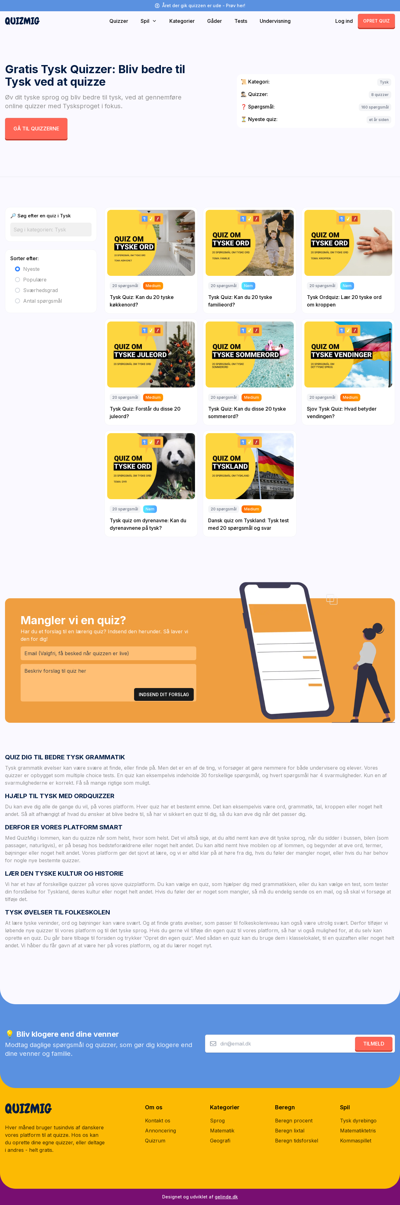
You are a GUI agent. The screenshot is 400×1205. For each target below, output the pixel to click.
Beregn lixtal (289, 1130)
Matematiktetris (358, 1130)
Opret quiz (376, 20)
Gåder (214, 21)
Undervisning (275, 21)
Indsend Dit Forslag (164, 694)
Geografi (220, 1140)
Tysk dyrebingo (358, 1120)
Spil (149, 21)
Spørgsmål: (258, 107)
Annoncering (160, 1130)
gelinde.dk (226, 1196)
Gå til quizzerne (36, 128)
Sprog (217, 1120)
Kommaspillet (355, 1140)
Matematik (222, 1130)
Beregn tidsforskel (296, 1140)
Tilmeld (373, 1043)
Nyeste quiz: (259, 119)
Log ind (344, 21)
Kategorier (182, 21)
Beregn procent (293, 1120)
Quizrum (155, 1140)
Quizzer (118, 21)
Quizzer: (254, 94)
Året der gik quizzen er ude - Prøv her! (200, 5)
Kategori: (255, 81)
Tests (240, 21)
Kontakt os (157, 1120)
